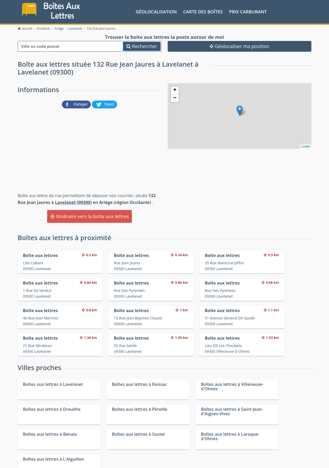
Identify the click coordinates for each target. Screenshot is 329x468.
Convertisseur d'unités (254, 435)
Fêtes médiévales (249, 442)
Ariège (106, 202)
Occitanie (140, 202)
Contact (81, 460)
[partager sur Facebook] (77, 104)
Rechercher (141, 46)
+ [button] (175, 90)
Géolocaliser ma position (239, 46)
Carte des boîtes (203, 11)
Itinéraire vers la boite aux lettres (89, 216)
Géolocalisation (156, 11)
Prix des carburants (178, 435)
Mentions (96, 460)
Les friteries (171, 442)
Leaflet (305, 146)
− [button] (175, 98)
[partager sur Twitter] (104, 104)
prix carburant (248, 11)
